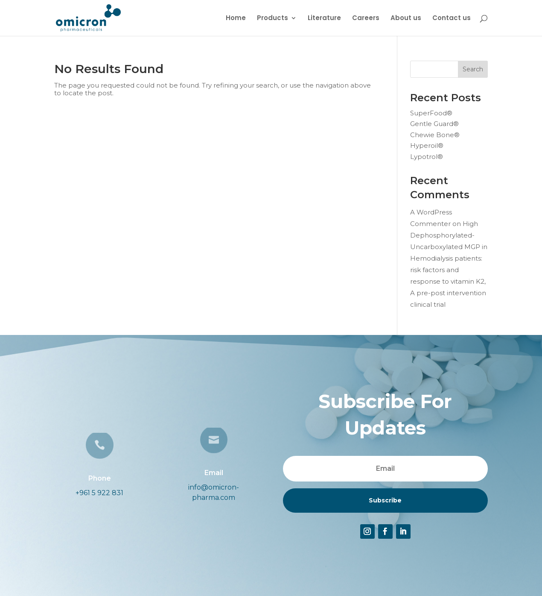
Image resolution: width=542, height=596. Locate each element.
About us (405, 18)
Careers (365, 18)
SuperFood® (431, 113)
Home (236, 18)
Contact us (451, 18)
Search (473, 69)
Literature (324, 18)
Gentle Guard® (434, 124)
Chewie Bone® (435, 135)
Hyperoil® (426, 145)
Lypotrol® (426, 157)
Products (272, 18)
